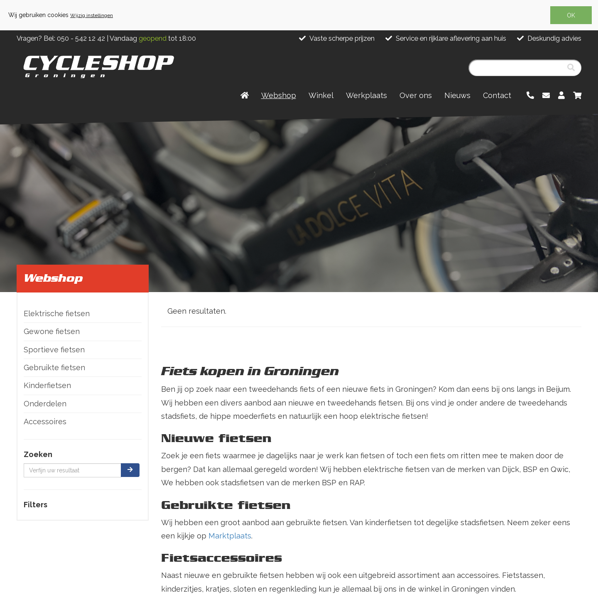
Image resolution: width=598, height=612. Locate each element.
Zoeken (38, 454)
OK (571, 15)
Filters (35, 504)
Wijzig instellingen (91, 15)
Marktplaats (229, 535)
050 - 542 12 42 (81, 38)
